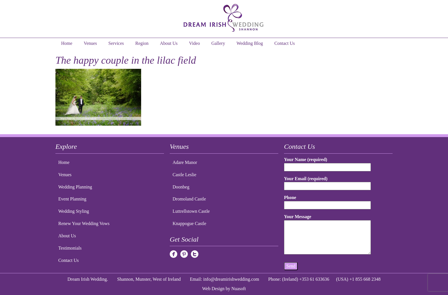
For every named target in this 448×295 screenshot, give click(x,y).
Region (142, 43)
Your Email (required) (327, 182)
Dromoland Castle (189, 198)
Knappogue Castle (189, 223)
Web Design (213, 288)
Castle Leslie (184, 174)
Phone (327, 201)
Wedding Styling (73, 211)
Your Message (327, 234)
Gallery (218, 43)
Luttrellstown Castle (191, 211)
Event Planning (72, 198)
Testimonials (70, 248)
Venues (90, 43)
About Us (169, 43)
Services (116, 43)
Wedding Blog (250, 43)
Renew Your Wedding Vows (83, 223)
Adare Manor (185, 162)
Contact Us (284, 43)
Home (66, 43)
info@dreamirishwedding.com (231, 279)
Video (194, 43)
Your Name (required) (327, 163)
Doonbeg (181, 186)
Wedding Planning (75, 186)
